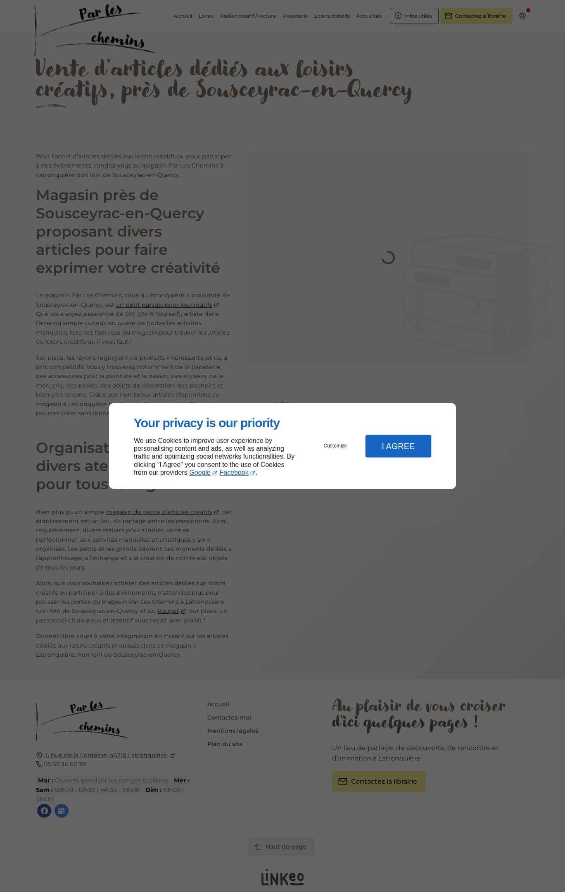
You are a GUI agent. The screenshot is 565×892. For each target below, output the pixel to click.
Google (200, 472)
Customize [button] (335, 446)
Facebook (234, 472)
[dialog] (282, 446)
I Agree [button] (398, 446)
